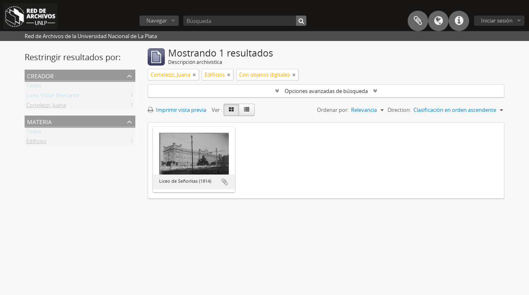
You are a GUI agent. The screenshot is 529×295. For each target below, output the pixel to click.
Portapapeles (418, 21)
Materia (39, 121)
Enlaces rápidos (459, 21)
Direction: (399, 109)
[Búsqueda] (244, 21)
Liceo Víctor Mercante (52, 96)
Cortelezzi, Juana (46, 106)
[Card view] (231, 110)
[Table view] (247, 110)
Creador (40, 75)
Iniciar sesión (497, 20)
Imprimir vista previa (177, 109)
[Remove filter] (194, 74)
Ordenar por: (333, 109)
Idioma (438, 21)
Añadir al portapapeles (225, 182)
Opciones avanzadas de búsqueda (326, 91)
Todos (33, 87)
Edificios (36, 142)
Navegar (156, 20)
